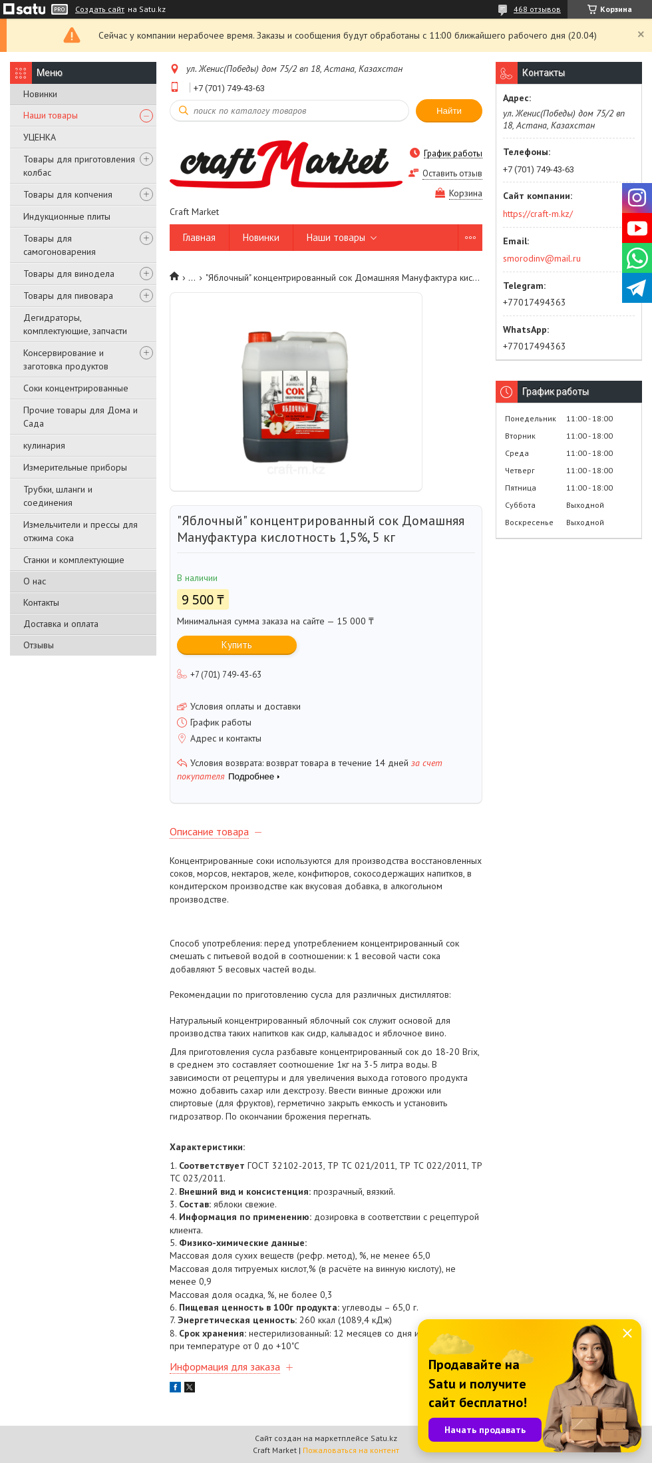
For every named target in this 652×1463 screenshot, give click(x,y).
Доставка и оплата (60, 624)
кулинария (44, 445)
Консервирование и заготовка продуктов (65, 359)
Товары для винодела (68, 274)
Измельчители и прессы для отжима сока (80, 531)
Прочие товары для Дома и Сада (80, 416)
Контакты (41, 602)
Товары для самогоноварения (59, 245)
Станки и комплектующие (73, 560)
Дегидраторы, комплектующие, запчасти (75, 324)
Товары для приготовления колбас (79, 165)
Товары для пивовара (68, 296)
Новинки (40, 94)
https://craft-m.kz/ (538, 214)
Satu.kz (384, 1438)
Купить (237, 644)
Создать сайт (99, 9)
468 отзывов (537, 9)
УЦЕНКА (39, 137)
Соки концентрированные (75, 388)
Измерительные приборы (75, 467)
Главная (199, 237)
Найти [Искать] (449, 111)
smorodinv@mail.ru (542, 258)
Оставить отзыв (452, 173)
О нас (34, 581)
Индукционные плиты (66, 216)
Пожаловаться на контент (351, 1450)
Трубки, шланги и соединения (57, 496)
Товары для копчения (67, 194)
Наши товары (50, 115)
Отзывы (38, 645)
